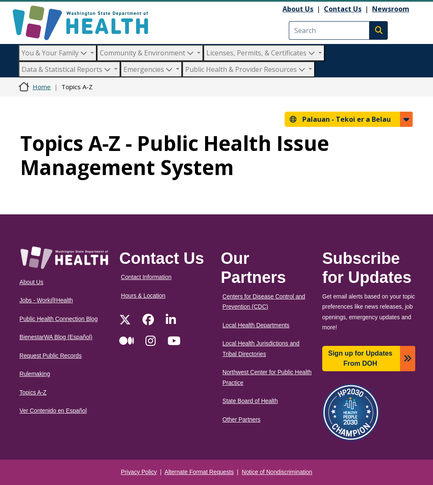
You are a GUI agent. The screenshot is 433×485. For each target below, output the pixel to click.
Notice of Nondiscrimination (277, 472)
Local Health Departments (255, 325)
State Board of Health (250, 401)
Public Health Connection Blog (58, 319)
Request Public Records (50, 356)
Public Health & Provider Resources (246, 69)
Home (42, 86)
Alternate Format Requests (199, 472)
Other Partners (241, 419)
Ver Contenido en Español (53, 411)
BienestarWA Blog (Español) (55, 337)
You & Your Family (55, 53)
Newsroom (390, 9)
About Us (297, 9)
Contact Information (146, 277)
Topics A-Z (33, 392)
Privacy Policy (139, 472)
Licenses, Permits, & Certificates (261, 53)
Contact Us (343, 9)
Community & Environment (147, 53)
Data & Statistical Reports (67, 69)
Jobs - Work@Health (46, 300)
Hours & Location (143, 296)
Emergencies (148, 69)
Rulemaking (34, 374)
